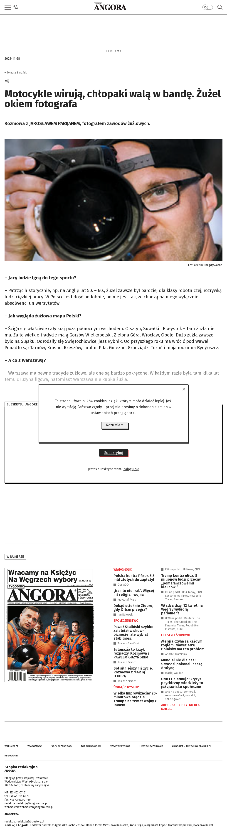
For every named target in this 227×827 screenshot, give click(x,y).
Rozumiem (114, 425)
